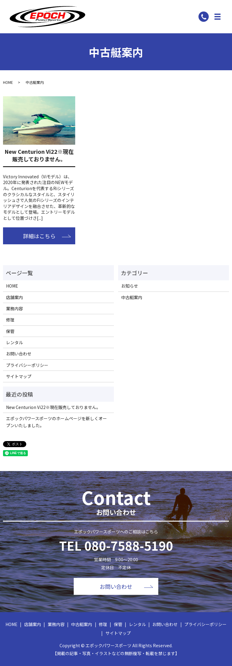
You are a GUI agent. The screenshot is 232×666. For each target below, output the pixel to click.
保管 (10, 331)
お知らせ (129, 286)
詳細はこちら (39, 236)
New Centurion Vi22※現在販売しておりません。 (39, 155)
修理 (10, 320)
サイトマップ (18, 376)
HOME (8, 82)
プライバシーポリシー (27, 365)
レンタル (14, 342)
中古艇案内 (131, 297)
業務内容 (14, 308)
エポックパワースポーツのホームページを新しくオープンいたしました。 (56, 421)
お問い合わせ (18, 354)
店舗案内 (14, 297)
